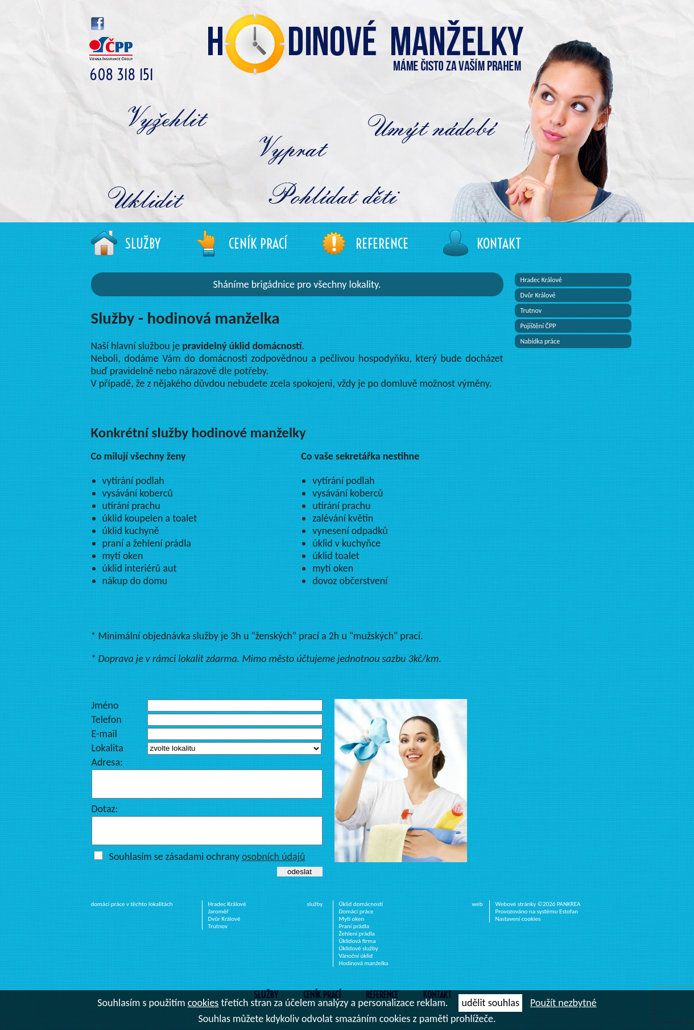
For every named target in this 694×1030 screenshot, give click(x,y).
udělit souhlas (490, 1002)
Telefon (107, 719)
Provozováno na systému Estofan (537, 921)
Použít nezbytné (563, 1002)
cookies (203, 1002)
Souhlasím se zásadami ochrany (207, 867)
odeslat (299, 882)
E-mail (104, 733)
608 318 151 (121, 74)
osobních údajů (273, 867)
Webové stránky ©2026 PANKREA (538, 914)
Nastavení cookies (518, 929)
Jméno (105, 705)
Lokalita (107, 748)
